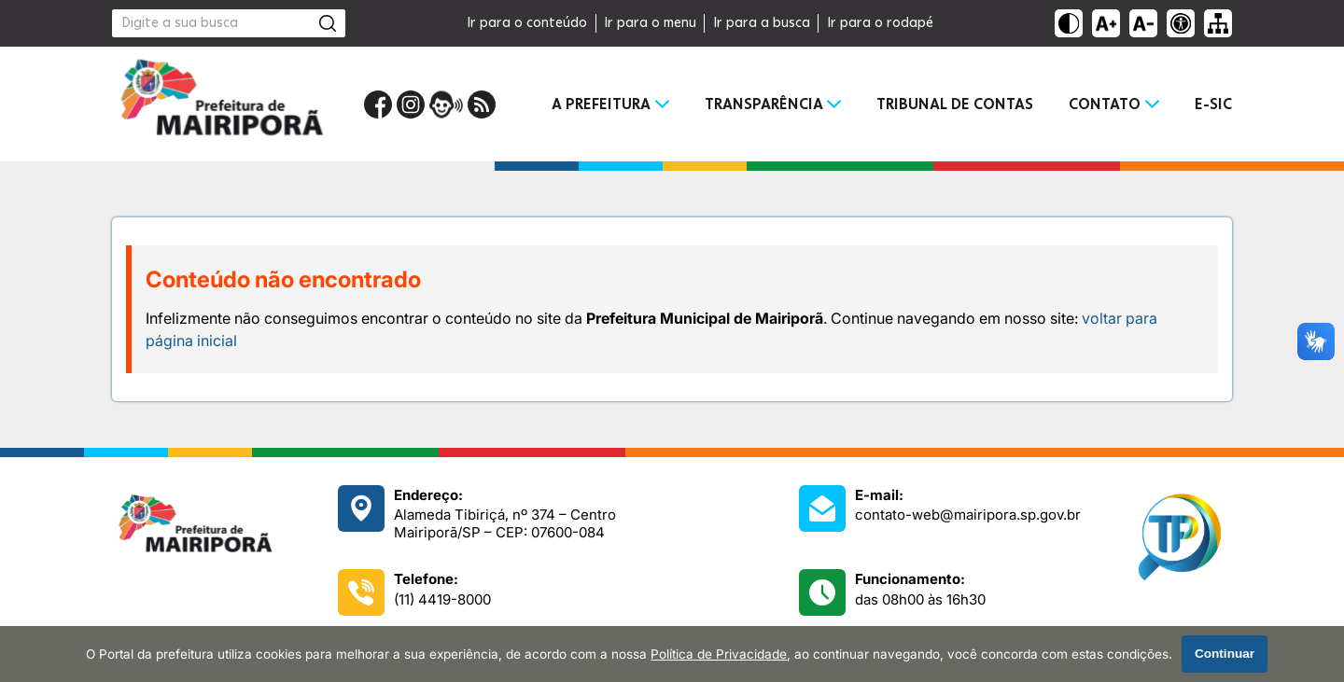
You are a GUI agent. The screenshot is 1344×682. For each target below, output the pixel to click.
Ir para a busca (761, 23)
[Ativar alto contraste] (1069, 23)
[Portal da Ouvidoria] (446, 104)
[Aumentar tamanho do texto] (1106, 23)
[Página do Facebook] (378, 104)
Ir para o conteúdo (527, 23)
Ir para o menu (650, 23)
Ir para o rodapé (880, 23)
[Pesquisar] (327, 23)
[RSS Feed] (482, 104)
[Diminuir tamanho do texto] (1143, 23)
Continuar (1224, 654)
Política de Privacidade (719, 654)
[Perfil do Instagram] (411, 104)
